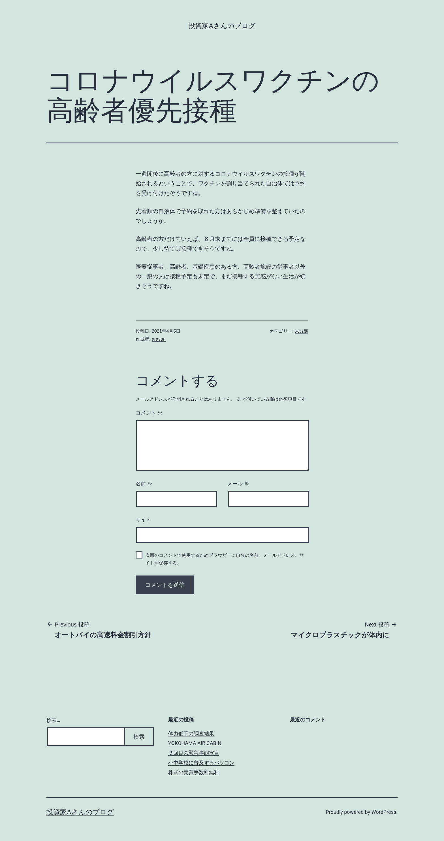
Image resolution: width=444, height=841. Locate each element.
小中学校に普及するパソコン (201, 763)
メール (238, 484)
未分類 (301, 331)
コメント (149, 413)
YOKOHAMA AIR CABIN (194, 743)
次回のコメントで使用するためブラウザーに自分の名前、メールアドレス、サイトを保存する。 (224, 559)
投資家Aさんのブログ (222, 26)
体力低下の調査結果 (191, 733)
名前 (144, 484)
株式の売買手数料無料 (193, 772)
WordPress (384, 812)
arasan (159, 339)
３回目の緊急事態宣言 (193, 753)
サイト (143, 520)
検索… (53, 720)
